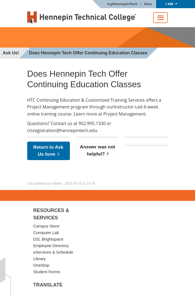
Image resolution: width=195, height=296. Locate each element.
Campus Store (46, 226)
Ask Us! (11, 53)
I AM (170, 4)
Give (148, 4)
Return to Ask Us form (48, 151)
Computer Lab (46, 232)
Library (39, 258)
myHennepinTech (122, 4)
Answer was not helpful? (97, 150)
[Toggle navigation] (160, 17)
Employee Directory (51, 245)
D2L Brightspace (48, 239)
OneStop (41, 265)
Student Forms (46, 271)
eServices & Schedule (53, 252)
